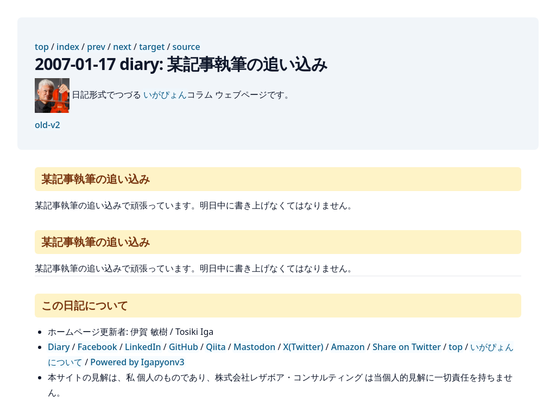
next (122, 47)
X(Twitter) (303, 347)
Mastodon (254, 347)
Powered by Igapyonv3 (137, 362)
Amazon (348, 347)
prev (96, 47)
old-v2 (47, 125)
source (186, 47)
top (42, 47)
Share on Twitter (406, 347)
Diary (59, 347)
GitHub (183, 347)
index (67, 47)
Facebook (97, 347)
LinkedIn (143, 347)
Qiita (215, 347)
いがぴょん (165, 94)
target (152, 47)
